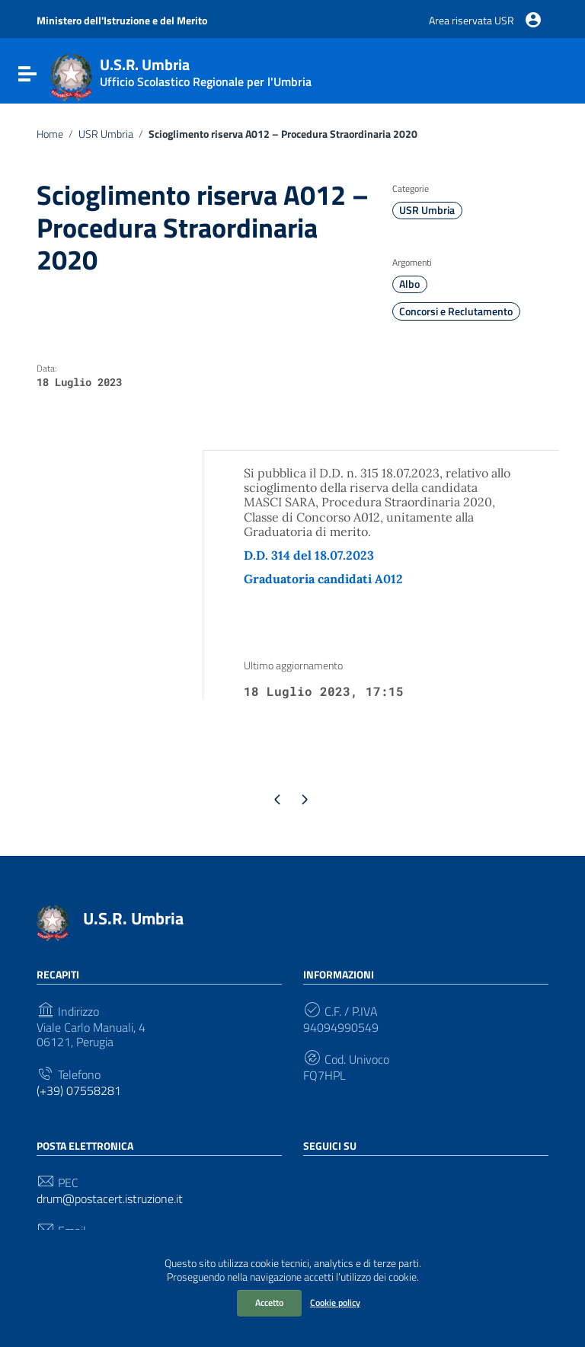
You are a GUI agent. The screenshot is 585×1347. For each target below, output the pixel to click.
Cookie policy (335, 1302)
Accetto (269, 1302)
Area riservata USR (471, 20)
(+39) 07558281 (79, 1091)
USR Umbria (105, 134)
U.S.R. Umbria (133, 918)
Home (50, 134)
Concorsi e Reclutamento (456, 311)
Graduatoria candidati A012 (323, 578)
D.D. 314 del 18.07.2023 (309, 555)
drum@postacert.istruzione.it (110, 1199)
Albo (409, 284)
